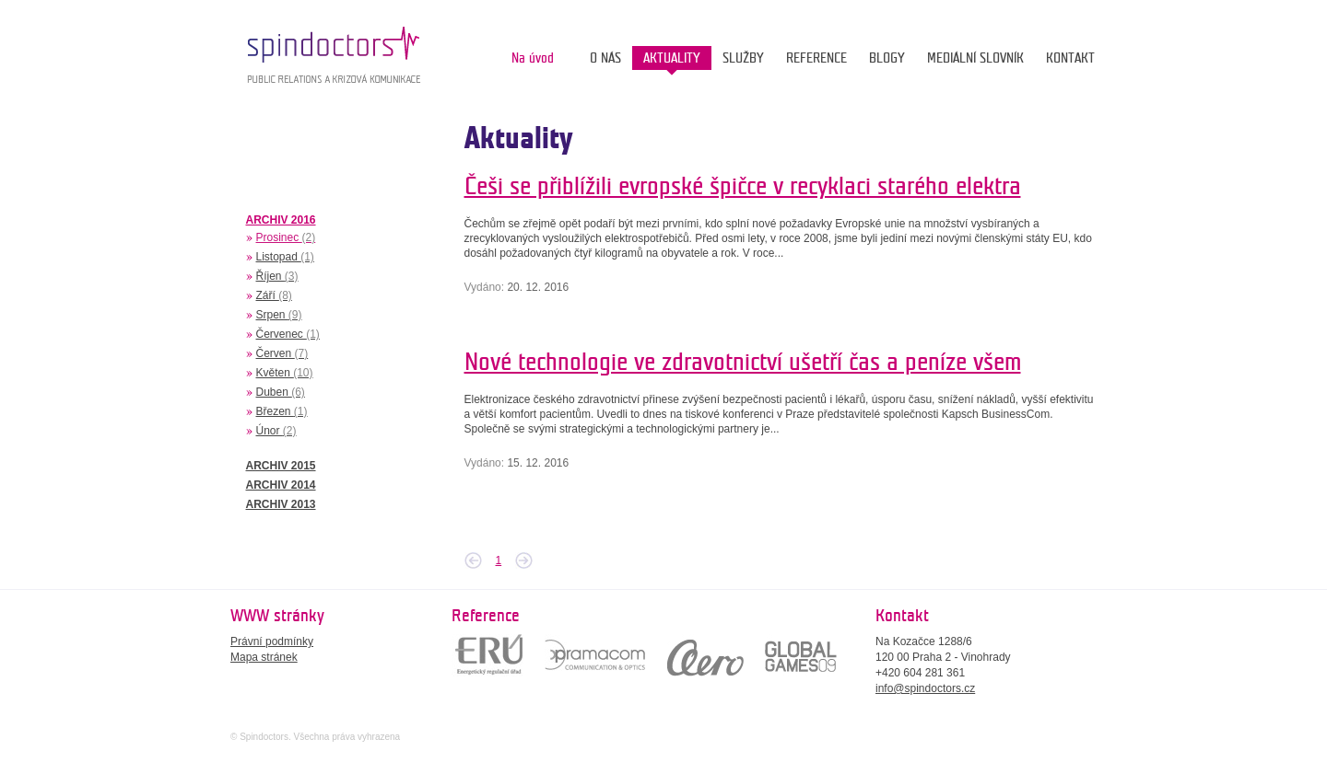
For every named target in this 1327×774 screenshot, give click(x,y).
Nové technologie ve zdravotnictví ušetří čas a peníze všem (742, 362)
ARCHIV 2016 (281, 220)
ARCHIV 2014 (281, 485)
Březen (282, 411)
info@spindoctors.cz (925, 688)
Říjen (277, 276)
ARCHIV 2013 (281, 504)
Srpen (279, 314)
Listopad (285, 256)
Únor (276, 430)
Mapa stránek (264, 657)
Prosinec (286, 237)
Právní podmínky (271, 641)
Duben (280, 392)
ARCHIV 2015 (281, 465)
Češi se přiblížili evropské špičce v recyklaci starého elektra (742, 186)
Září (274, 295)
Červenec (288, 334)
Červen (282, 353)
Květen (284, 372)
